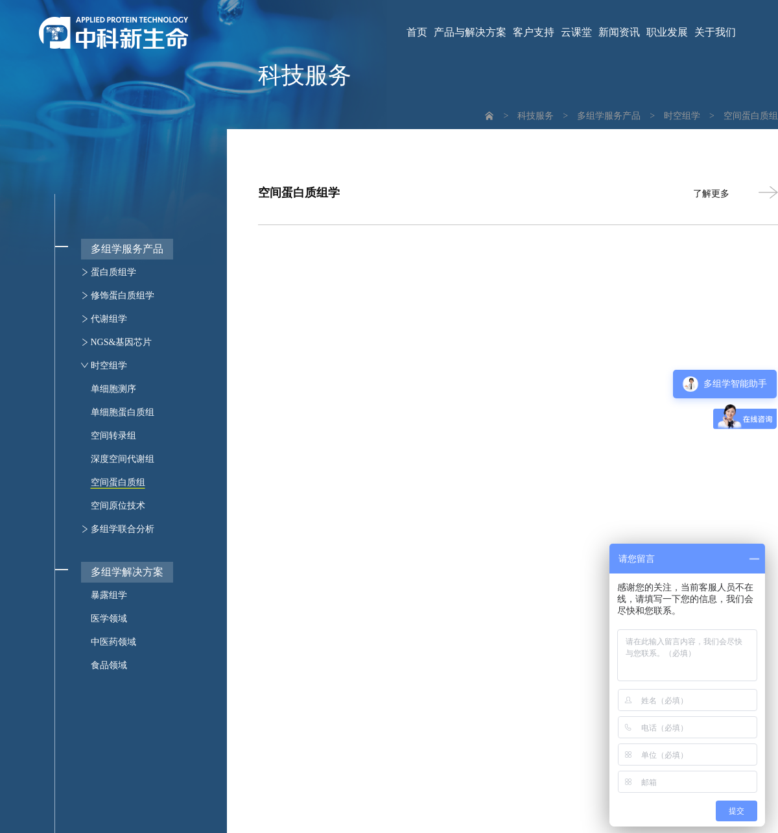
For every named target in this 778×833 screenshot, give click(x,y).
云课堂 (576, 32)
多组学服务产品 (609, 116)
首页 (417, 32)
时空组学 (682, 116)
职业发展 (667, 32)
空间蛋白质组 (751, 116)
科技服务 (535, 116)
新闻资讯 (619, 32)
